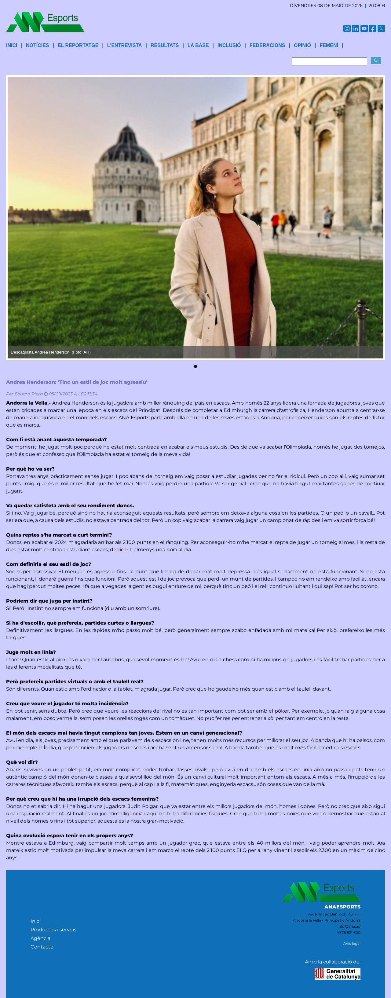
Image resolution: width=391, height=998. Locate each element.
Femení (329, 45)
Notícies (37, 45)
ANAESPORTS (342, 907)
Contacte (42, 947)
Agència (40, 938)
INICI (11, 45)
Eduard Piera (29, 394)
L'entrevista (124, 45)
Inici (36, 921)
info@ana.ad (349, 926)
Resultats (165, 45)
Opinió (302, 45)
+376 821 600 (348, 932)
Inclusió (229, 45)
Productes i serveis (53, 930)
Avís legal (351, 943)
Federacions (267, 45)
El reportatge (78, 45)
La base (198, 45)
